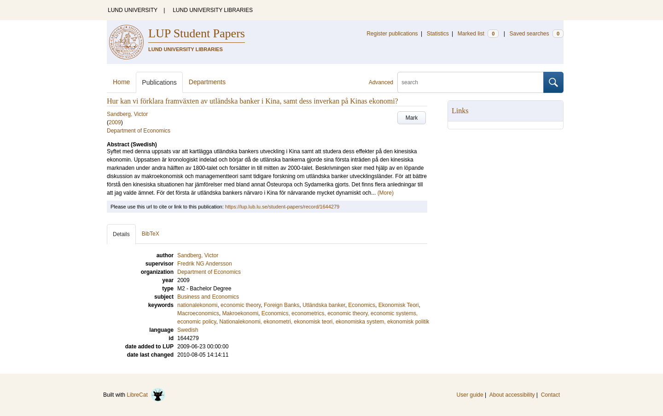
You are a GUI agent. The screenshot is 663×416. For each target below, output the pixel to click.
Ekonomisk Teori (398, 305)
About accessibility (512, 395)
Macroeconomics (198, 313)
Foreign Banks (281, 305)
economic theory (241, 305)
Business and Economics (208, 297)
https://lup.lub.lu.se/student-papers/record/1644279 (282, 206)
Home (121, 82)
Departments (207, 82)
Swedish (187, 330)
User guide (470, 395)
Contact (550, 395)
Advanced (381, 82)
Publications (159, 82)
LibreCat (146, 394)
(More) (386, 193)
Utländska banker (323, 305)
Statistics (438, 33)
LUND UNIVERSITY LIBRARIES (213, 10)
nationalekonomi (197, 305)
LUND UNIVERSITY (132, 10)
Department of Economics (138, 130)
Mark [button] (412, 118)
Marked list (478, 33)
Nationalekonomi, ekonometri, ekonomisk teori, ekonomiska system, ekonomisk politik (324, 321)
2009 (115, 122)
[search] (470, 82)
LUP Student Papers (196, 33)
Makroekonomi (240, 313)
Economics (361, 305)
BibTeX (150, 234)
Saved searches (536, 33)
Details (121, 234)
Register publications (392, 33)
